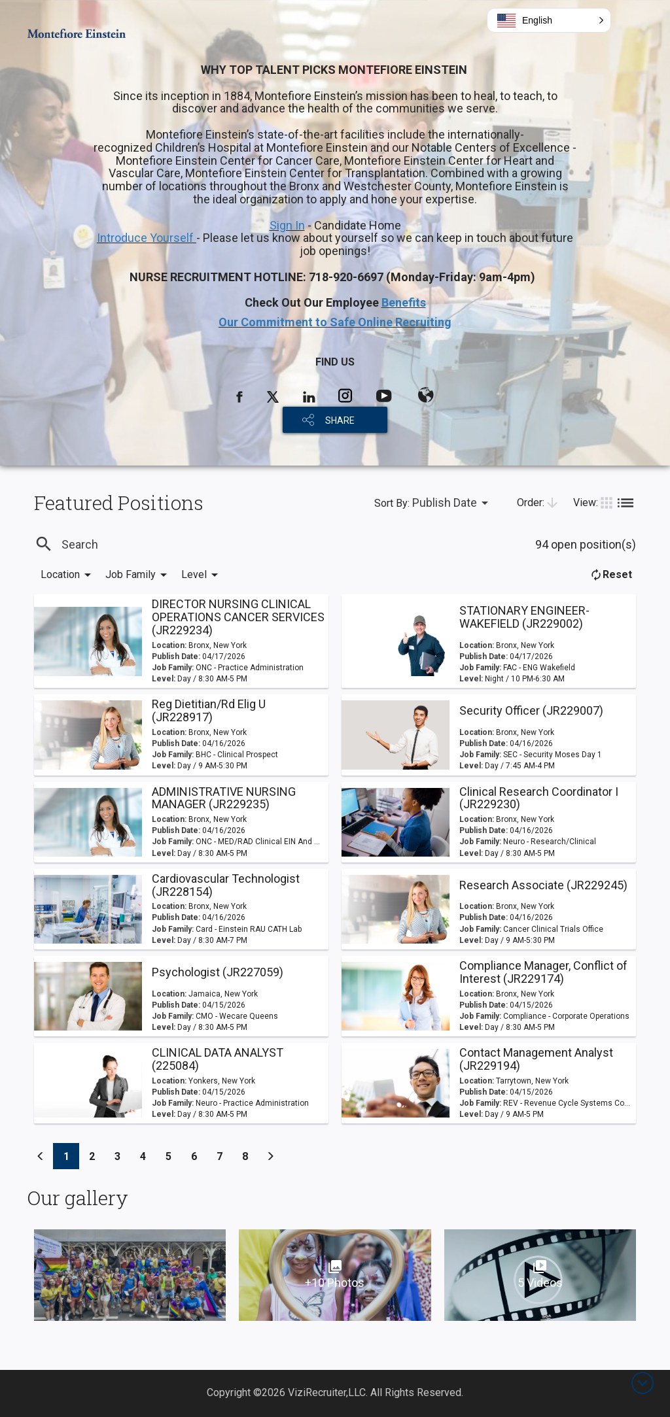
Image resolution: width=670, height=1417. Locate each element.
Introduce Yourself (146, 238)
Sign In (287, 225)
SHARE (340, 420)
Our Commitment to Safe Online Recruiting (335, 322)
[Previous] (40, 1156)
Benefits (403, 302)
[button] (548, 20)
